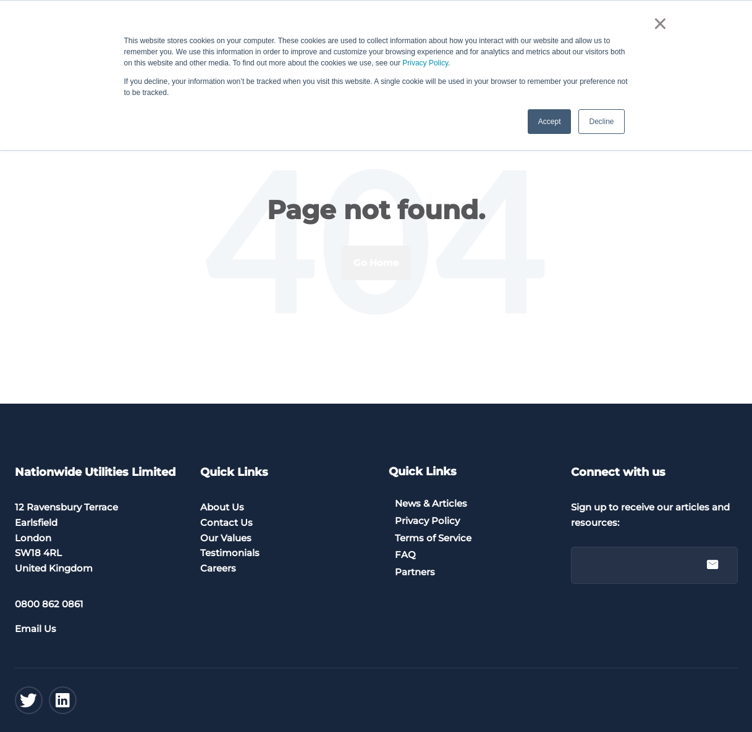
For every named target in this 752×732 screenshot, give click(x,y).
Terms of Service (433, 538)
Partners (415, 572)
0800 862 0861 (49, 604)
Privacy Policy (425, 63)
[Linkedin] (63, 700)
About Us (222, 507)
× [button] (660, 23)
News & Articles (431, 503)
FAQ (405, 554)
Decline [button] (601, 121)
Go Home (376, 262)
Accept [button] (549, 121)
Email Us (35, 628)
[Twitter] (29, 700)
